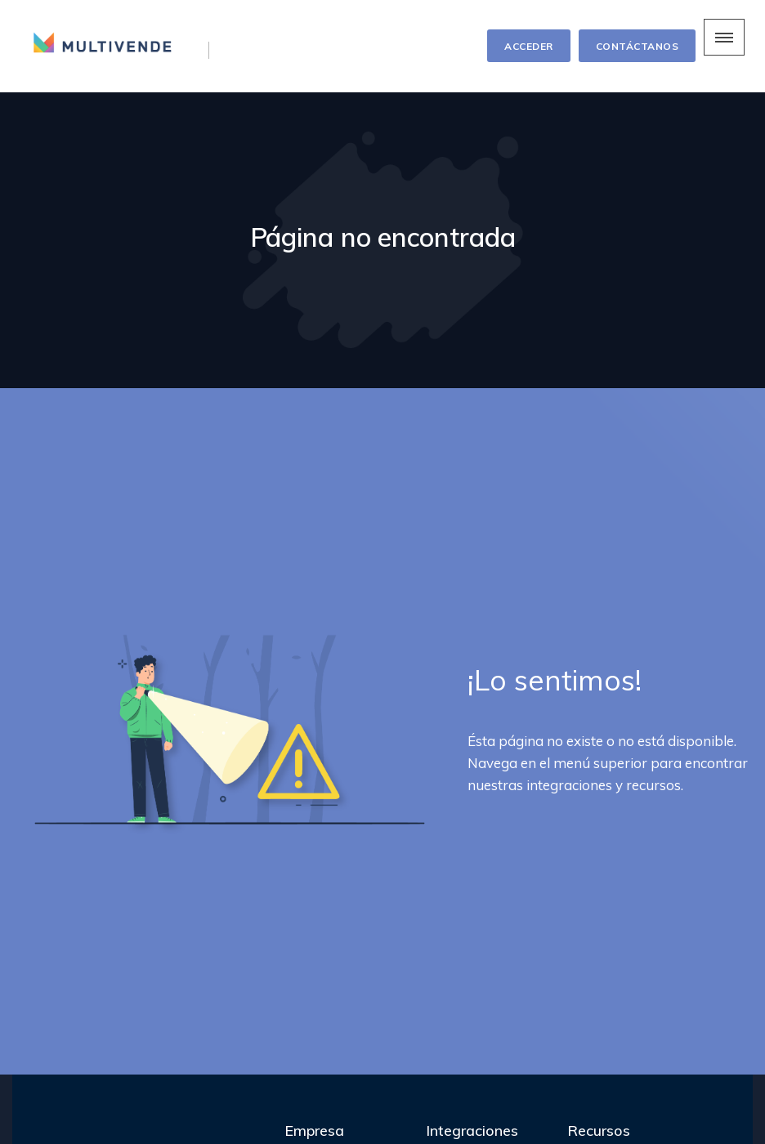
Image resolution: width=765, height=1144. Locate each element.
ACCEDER (528, 46)
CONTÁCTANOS (637, 46)
